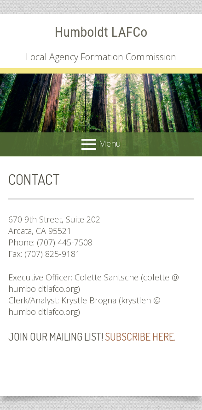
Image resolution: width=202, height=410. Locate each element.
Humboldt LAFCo (101, 32)
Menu (110, 143)
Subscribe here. (140, 336)
